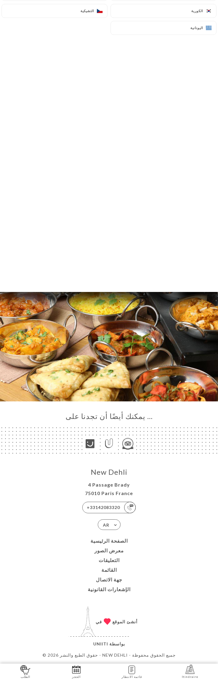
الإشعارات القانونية (109, 589)
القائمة (109, 570)
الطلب (25, 671)
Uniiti (100, 643)
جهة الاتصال (109, 579)
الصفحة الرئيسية (109, 541)
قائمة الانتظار (131, 671)
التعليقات (109, 560)
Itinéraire (190, 671)
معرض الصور (109, 550)
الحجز (76, 671)
